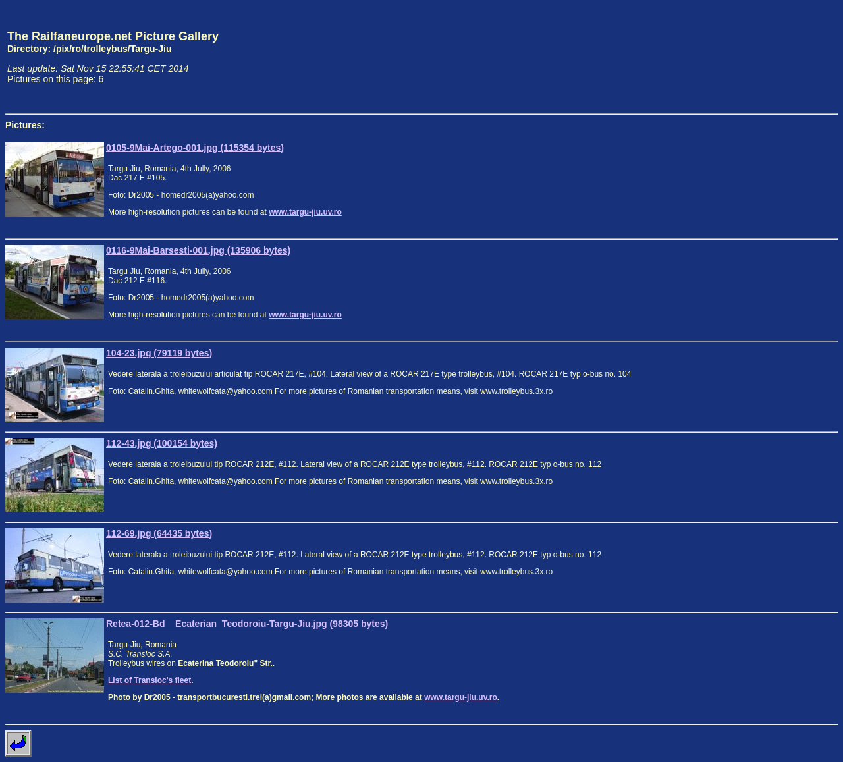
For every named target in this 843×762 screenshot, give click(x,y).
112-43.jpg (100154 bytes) (161, 443)
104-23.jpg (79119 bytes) (159, 353)
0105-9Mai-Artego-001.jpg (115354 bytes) (195, 147)
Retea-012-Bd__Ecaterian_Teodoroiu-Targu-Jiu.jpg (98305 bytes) (247, 623)
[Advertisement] (776, 56)
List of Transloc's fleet (149, 680)
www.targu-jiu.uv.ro (305, 212)
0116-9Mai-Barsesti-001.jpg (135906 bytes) (198, 250)
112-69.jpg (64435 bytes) (159, 533)
